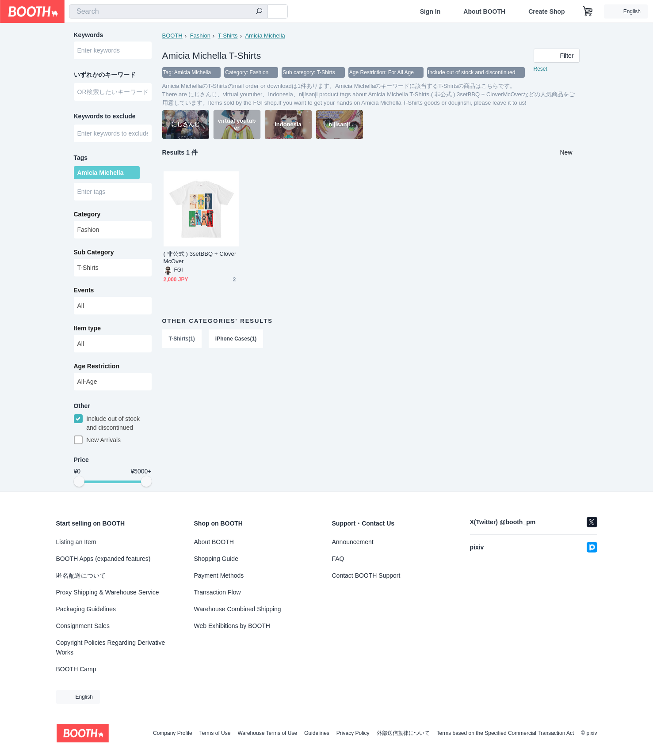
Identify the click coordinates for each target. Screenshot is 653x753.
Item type (87, 328)
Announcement (353, 541)
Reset (540, 69)
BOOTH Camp (76, 669)
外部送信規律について (403, 733)
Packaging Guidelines (86, 609)
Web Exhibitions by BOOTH (232, 625)
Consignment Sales (83, 625)
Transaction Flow (217, 592)
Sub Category (94, 252)
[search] (259, 12)
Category (87, 214)
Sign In (430, 11)
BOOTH (172, 35)
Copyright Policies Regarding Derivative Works (110, 647)
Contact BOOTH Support (366, 575)
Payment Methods (219, 575)
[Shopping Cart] (588, 11)
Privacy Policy (353, 733)
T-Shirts (228, 35)
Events (84, 290)
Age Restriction (96, 366)
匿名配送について (81, 575)
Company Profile (172, 733)
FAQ (338, 558)
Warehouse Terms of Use (267, 733)
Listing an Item (76, 541)
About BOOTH (484, 11)
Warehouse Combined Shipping (237, 609)
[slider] (79, 481)
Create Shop (546, 11)
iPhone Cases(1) (235, 339)
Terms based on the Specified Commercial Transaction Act (505, 733)
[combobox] (168, 11)
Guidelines (316, 733)
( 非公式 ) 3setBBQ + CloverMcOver (200, 257)
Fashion (200, 35)
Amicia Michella (265, 35)
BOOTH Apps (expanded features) (103, 558)
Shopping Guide (216, 558)
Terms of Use (215, 733)
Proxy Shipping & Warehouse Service (107, 592)
